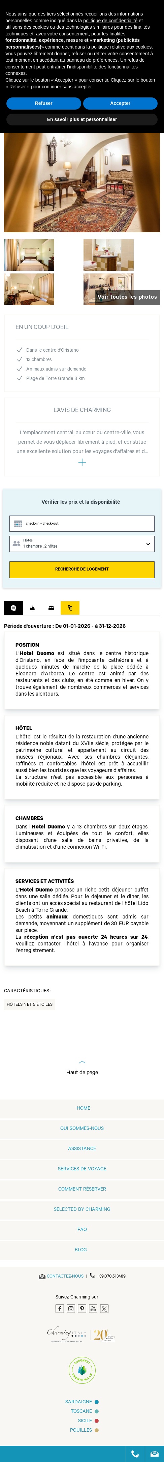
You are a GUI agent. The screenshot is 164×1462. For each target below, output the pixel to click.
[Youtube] (93, 1309)
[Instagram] (71, 1309)
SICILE (85, 1421)
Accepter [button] (120, 103)
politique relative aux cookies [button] (121, 47)
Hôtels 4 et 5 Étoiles (30, 1005)
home (83, 1109)
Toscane (81, 1412)
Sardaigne (78, 1402)
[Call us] (132, 1454)
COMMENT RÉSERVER (82, 1190)
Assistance (82, 1149)
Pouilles (81, 1431)
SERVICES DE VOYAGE (82, 1169)
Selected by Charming (82, 1210)
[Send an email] (65, 1277)
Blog (81, 1250)
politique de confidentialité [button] (110, 20)
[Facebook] (60, 1309)
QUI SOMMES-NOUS (82, 1129)
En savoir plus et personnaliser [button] (82, 119)
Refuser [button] (44, 103)
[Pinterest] (82, 1309)
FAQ (82, 1230)
